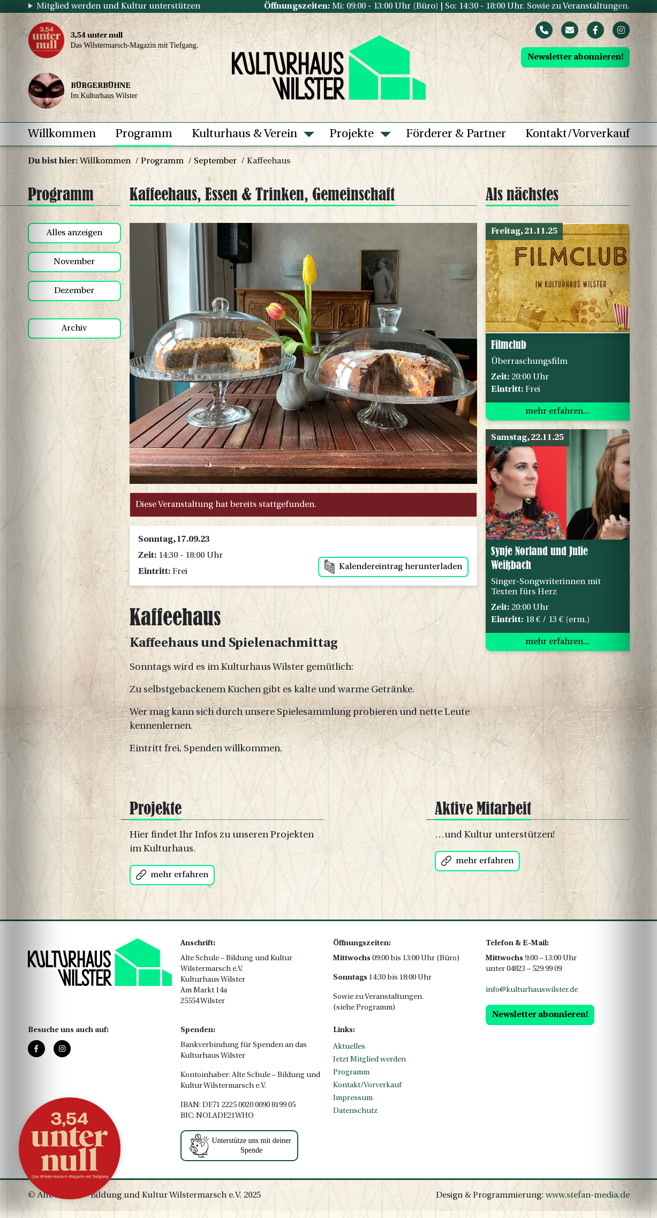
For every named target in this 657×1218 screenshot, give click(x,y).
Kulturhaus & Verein (244, 134)
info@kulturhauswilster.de (532, 990)
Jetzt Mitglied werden (369, 1060)
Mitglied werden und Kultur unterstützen (118, 6)
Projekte (351, 134)
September (215, 161)
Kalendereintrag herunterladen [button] (393, 566)
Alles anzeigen (74, 233)
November (74, 262)
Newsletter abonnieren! (575, 57)
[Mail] (569, 30)
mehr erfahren (172, 875)
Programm (143, 134)
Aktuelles (349, 1047)
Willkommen (62, 134)
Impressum (353, 1098)
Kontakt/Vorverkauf (577, 134)
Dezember (74, 291)
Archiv (74, 328)
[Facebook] (595, 30)
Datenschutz (355, 1111)
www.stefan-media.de (588, 1195)
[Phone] (544, 30)
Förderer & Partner (456, 134)
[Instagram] (621, 30)
